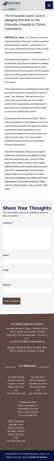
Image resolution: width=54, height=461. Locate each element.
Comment (8, 223)
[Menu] (49, 5)
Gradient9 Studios (38, 457)
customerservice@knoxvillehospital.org (27, 341)
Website (7, 285)
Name (6, 255)
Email (6, 270)
